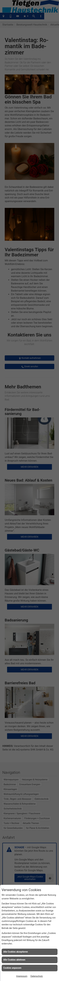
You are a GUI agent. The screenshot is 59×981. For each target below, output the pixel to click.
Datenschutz (37, 976)
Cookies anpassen (12, 968)
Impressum (21, 976)
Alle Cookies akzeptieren (15, 952)
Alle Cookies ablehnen (14, 959)
